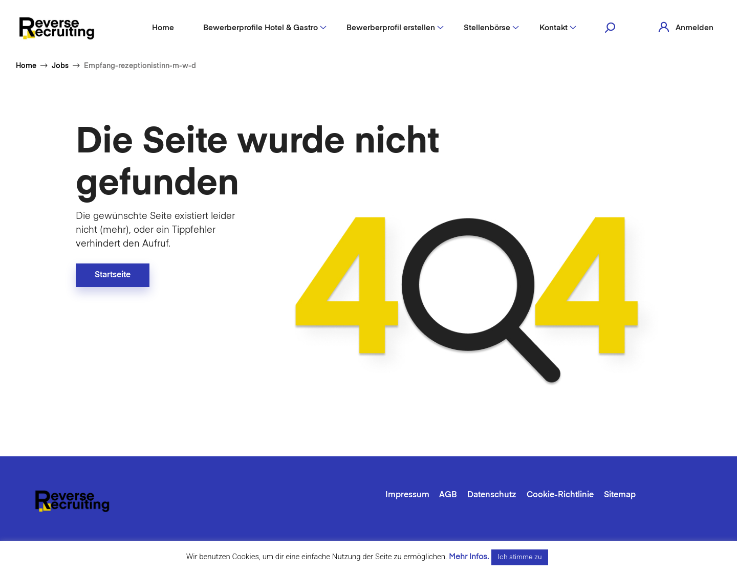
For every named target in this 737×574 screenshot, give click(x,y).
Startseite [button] (113, 275)
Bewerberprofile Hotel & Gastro (260, 28)
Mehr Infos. (469, 557)
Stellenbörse (487, 28)
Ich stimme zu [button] (519, 557)
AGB (448, 495)
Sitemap (620, 495)
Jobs (60, 66)
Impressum (407, 495)
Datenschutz (491, 495)
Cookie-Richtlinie (560, 495)
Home (163, 28)
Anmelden (694, 28)
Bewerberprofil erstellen (390, 28)
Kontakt (553, 28)
